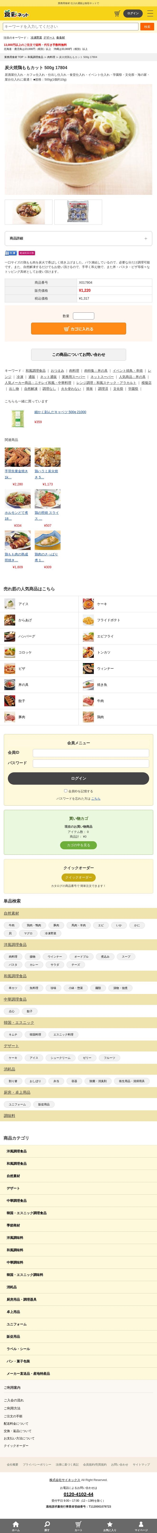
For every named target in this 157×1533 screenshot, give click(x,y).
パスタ (13, 964)
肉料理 (13, 956)
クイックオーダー (16, 1445)
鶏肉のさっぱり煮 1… (46, 557)
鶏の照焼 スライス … (47, 516)
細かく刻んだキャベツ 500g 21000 (60, 412)
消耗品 (9, 1069)
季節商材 (13, 1225)
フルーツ (109, 1058)
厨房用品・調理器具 (22, 1299)
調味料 (9, 1116)
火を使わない (71, 389)
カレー (34, 964)
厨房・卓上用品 (17, 1092)
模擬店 (147, 383)
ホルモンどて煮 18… (16, 516)
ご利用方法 (12, 1408)
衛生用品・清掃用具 (132, 1081)
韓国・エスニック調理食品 (27, 1213)
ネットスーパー (102, 377)
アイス (34, 1058)
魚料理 (34, 988)
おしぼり (35, 1081)
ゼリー (87, 1058)
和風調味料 (15, 1250)
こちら (95, 798)
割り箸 (13, 1081)
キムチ (13, 1034)
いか (119, 925)
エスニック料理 (63, 1034)
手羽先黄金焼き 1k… (16, 474)
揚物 (32, 956)
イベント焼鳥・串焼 (128, 371)
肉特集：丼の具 (96, 371)
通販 (32, 377)
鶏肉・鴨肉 (34, 925)
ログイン (133, 13)
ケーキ (13, 1058)
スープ (126, 956)
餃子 (30, 1011)
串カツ (13, 988)
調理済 (103, 389)
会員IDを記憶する (80, 791)
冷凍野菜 (36, 37)
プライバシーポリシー (37, 1464)
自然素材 (11, 913)
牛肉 (11, 925)
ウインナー (55, 956)
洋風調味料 (15, 1238)
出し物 (14, 389)
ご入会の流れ (14, 1400)
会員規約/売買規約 (95, 1464)
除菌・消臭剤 (98, 1081)
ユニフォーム (17, 1104)
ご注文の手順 (13, 1416)
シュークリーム (61, 1058)
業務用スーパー (73, 377)
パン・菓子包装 (18, 1361)
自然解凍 (31, 389)
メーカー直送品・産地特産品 (28, 1373)
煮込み (105, 956)
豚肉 (56, 925)
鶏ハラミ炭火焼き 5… (46, 474)
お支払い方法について (19, 1438)
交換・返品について (18, 1431)
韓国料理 (35, 1034)
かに (137, 925)
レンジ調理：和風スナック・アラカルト (106, 383)
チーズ (75, 964)
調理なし (49, 389)
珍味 (53, 988)
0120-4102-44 (78, 1494)
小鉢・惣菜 (76, 988)
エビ (101, 925)
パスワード (17, 763)
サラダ (55, 964)
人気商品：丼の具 (132, 377)
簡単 (89, 389)
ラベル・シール (18, 1349)
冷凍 (20, 377)
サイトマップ (141, 1464)
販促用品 (44, 1104)
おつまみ (57, 371)
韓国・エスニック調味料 (25, 1275)
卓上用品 (13, 1312)
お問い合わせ (119, 1464)
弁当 (56, 1081)
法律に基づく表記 (67, 1464)
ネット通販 (48, 377)
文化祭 (118, 389)
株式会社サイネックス (64, 1480)
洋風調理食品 (15, 945)
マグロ (28, 933)
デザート (49, 37)
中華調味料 (15, 1262)
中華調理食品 (15, 999)
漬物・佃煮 (120, 988)
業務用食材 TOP (13, 57)
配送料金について (16, 1423)
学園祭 (133, 389)
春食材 (60, 37)
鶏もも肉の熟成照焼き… (16, 557)
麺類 (98, 988)
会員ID (13, 752)
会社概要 (12, 1464)
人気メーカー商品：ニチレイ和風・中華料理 (38, 383)
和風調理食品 (15, 976)
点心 (11, 1011)
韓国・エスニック (19, 1023)
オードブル (81, 956)
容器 (74, 1081)
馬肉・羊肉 (78, 925)
